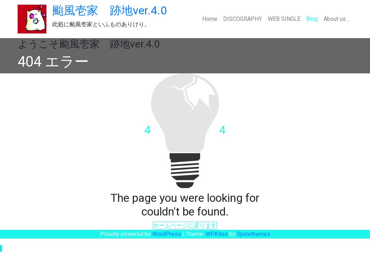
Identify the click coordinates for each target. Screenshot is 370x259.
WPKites (217, 234)
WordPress (166, 234)
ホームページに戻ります (185, 225)
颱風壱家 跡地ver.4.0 (109, 10)
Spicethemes (253, 234)
